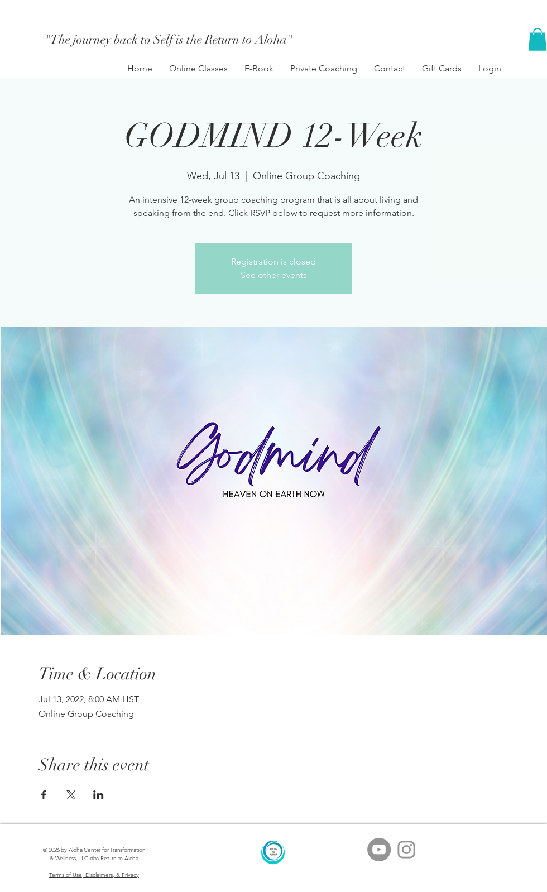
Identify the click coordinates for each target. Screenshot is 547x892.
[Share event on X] (71, 794)
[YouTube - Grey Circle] (379, 849)
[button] (537, 39)
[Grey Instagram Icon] (406, 849)
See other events (274, 275)
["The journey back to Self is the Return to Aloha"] (169, 40)
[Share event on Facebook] (44, 794)
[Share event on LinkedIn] (98, 794)
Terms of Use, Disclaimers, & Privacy (94, 875)
